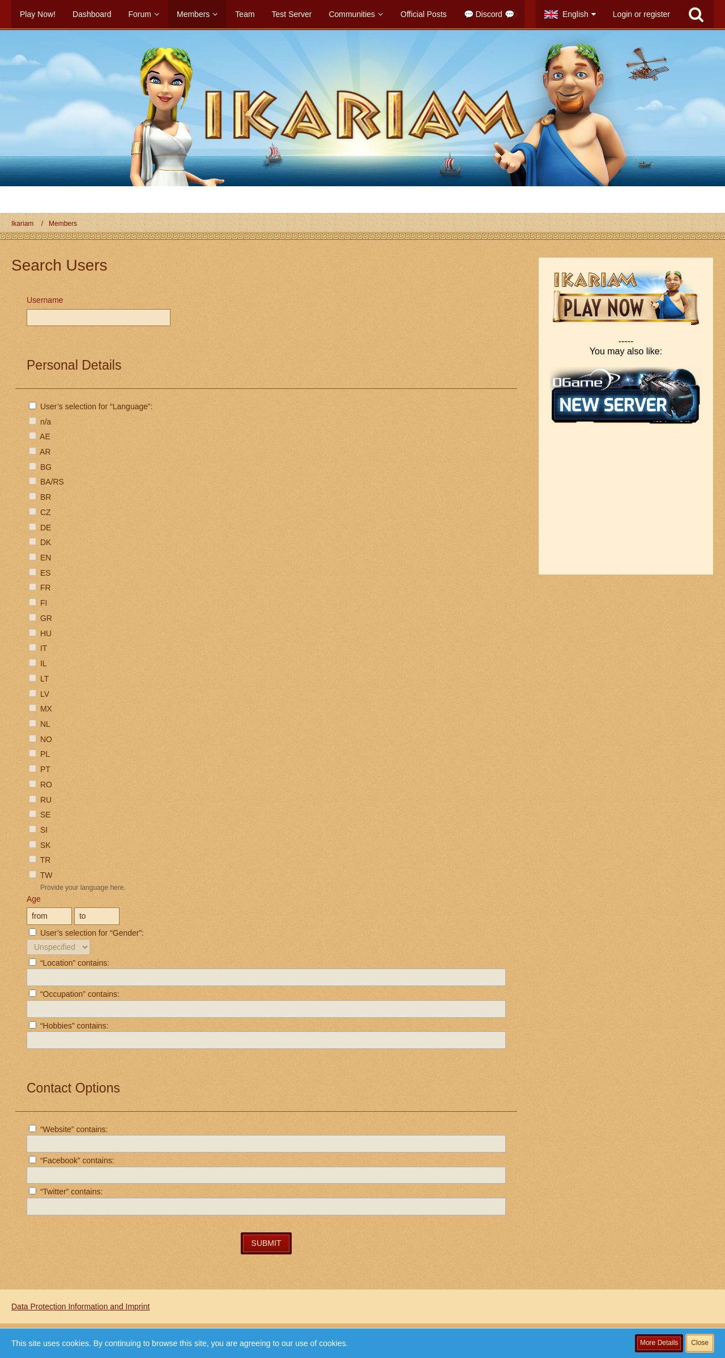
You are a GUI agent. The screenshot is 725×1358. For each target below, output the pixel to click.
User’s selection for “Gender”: (86, 932)
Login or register (641, 14)
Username (45, 300)
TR (39, 859)
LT (39, 678)
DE (40, 527)
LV (39, 694)
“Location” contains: (69, 962)
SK (40, 845)
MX (40, 708)
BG (40, 467)
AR (40, 451)
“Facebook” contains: (71, 1160)
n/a (40, 421)
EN (40, 557)
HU (40, 633)
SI (38, 829)
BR (40, 497)
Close (700, 1343)
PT (39, 769)
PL (39, 754)
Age (34, 898)
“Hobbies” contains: (69, 1025)
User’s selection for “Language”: (91, 406)
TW (40, 875)
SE (40, 814)
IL (38, 663)
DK (40, 542)
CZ (40, 512)
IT (38, 648)
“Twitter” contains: (66, 1191)
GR (40, 618)
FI (38, 602)
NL (39, 724)
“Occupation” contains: (74, 994)
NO (40, 739)
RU (40, 799)
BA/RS (46, 481)
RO (40, 784)
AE (39, 436)
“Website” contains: (68, 1129)
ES (40, 572)
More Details (659, 1343)
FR (40, 587)
